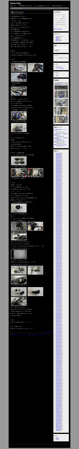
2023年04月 (58, 204)
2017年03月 (58, 304)
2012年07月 (58, 382)
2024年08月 (58, 182)
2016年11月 (58, 310)
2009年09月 (58, 429)
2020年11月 (58, 244)
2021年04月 (58, 237)
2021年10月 (58, 229)
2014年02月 (58, 356)
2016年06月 (58, 317)
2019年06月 (58, 267)
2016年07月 (58, 316)
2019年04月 (58, 270)
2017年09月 (58, 296)
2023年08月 (58, 198)
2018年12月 (58, 276)
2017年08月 (58, 298)
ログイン (20, 8)
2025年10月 (58, 162)
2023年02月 (58, 207)
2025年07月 (58, 167)
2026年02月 (58, 157)
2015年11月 (58, 327)
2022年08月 (58, 215)
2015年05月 (58, 335)
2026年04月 (58, 154)
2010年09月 (58, 412)
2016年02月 (58, 322)
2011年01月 (58, 407)
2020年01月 (58, 258)
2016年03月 (58, 321)
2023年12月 (58, 193)
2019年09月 (58, 263)
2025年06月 (58, 168)
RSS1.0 (57, 437)
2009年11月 (58, 426)
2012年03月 (58, 387)
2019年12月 (58, 259)
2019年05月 (58, 269)
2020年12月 (58, 242)
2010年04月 (58, 419)
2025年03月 (58, 172)
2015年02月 (58, 339)
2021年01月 (58, 241)
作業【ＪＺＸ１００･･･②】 (60, 144)
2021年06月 (58, 234)
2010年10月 (58, 411)
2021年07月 (58, 233)
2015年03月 (58, 338)
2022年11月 (58, 211)
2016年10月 (58, 311)
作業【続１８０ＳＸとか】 (41, 334)
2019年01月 (58, 274)
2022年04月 (58, 220)
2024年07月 (58, 183)
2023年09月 (58, 197)
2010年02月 (58, 422)
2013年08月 (58, 364)
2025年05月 (58, 169)
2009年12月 (58, 425)
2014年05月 (58, 351)
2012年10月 (58, 378)
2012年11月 (58, 376)
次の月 (59, 29)
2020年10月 (58, 245)
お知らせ (58, 36)
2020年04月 (58, 254)
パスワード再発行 (60, 68)
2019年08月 (58, 265)
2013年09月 (58, 362)
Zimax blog (15, 3)
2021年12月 (58, 226)
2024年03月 (58, 189)
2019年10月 (58, 262)
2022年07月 (58, 216)
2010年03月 (58, 420)
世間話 (57, 39)
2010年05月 (58, 418)
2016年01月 (58, 324)
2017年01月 (58, 307)
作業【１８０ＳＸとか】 (17, 12)
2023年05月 (58, 202)
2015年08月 (58, 331)
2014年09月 (58, 346)
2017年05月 (58, 302)
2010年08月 (58, 413)
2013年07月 (58, 365)
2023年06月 (58, 201)
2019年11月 (58, 260)
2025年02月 (58, 173)
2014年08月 (58, 347)
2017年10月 (58, 295)
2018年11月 (58, 277)
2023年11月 (58, 194)
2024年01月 (58, 191)
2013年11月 (58, 360)
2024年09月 (58, 180)
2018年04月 (58, 287)
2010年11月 (58, 409)
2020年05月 (58, 252)
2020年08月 (58, 248)
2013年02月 (58, 372)
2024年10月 (58, 179)
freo (16, 445)
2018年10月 (58, 278)
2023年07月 (58, 200)
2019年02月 (58, 273)
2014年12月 (58, 342)
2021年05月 (58, 236)
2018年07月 (58, 282)
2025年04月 (58, 171)
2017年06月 (58, 300)
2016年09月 (58, 313)
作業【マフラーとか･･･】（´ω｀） (19, 334)
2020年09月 (58, 247)
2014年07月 (58, 349)
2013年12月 (58, 358)
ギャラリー (58, 66)
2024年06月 (58, 184)
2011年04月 (58, 402)
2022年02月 (58, 223)
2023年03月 (58, 205)
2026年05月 (58, 153)
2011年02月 (58, 405)
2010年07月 (58, 415)
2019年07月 (58, 266)
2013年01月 (58, 374)
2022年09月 (58, 213)
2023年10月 (58, 196)
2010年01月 (58, 423)
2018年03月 (58, 288)
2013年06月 (58, 367)
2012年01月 (58, 390)
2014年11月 (58, 343)
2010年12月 (58, 408)
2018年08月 (58, 281)
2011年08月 (58, 397)
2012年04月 (58, 386)
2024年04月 (58, 187)
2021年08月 (58, 231)
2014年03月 (58, 354)
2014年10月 (58, 345)
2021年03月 (58, 238)
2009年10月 (58, 427)
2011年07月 (58, 398)
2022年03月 (58, 222)
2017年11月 (58, 293)
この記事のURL (48, 331)
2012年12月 (58, 375)
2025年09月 (58, 164)
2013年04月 (58, 369)
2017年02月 (58, 306)
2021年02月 (58, 240)
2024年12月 (58, 176)
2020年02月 (58, 256)
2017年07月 (58, 299)
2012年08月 (58, 380)
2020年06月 (58, 251)
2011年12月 (58, 391)
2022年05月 (58, 219)
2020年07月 (58, 249)
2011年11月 (58, 393)
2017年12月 (58, 292)
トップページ (14, 8)
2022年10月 (58, 212)
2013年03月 (58, 371)
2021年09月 (58, 230)
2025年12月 (58, 160)
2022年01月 (58, 225)
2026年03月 (58, 156)
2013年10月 (58, 361)
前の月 (55, 29)
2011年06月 (58, 400)
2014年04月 (58, 353)
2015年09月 (58, 329)
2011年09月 (58, 396)
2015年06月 (58, 333)
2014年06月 (58, 350)
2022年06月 (58, 218)
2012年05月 (58, 385)
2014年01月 (58, 357)
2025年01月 (58, 175)
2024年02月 (58, 190)
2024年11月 (58, 178)
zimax (57, 75)
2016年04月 (58, 320)
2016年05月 (58, 318)
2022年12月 (58, 209)
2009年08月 (58, 430)
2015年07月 (58, 332)
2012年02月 (58, 389)
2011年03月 (58, 404)
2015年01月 (58, 340)
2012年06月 (58, 383)
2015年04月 (58, 336)
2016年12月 (58, 309)
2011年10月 (58, 394)
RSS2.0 (57, 439)
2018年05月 (58, 285)
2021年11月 (58, 227)
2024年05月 (58, 186)
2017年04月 (58, 303)
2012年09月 (58, 379)
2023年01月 (58, 208)
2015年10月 (58, 328)
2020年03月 (58, 255)
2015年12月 (58, 325)
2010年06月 (58, 416)
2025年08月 (58, 165)
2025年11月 (58, 161)
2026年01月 (58, 158)
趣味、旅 (58, 40)
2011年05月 (58, 401)
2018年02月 (58, 289)
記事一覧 (31, 334)
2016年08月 (58, 314)
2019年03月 (58, 271)
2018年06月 (58, 284)
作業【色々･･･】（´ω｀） (60, 141)
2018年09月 (58, 280)
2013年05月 (58, 368)
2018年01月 (58, 291)
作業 (57, 37)
